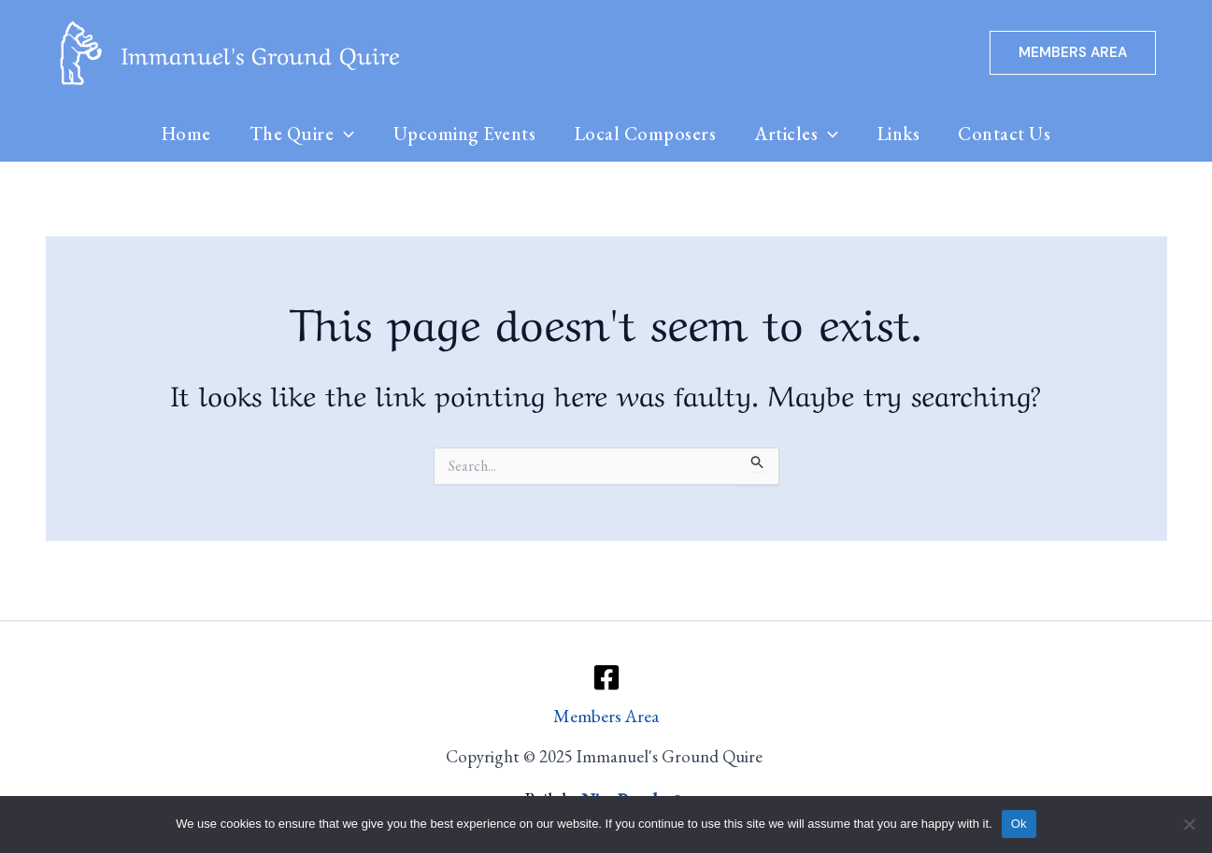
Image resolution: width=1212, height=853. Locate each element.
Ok (1019, 824)
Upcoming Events (462, 135)
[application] (339, 135)
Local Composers (646, 135)
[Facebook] (606, 676)
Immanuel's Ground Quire (260, 53)
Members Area (606, 716)
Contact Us (1012, 135)
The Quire (297, 135)
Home (179, 135)
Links (903, 135)
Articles (799, 135)
